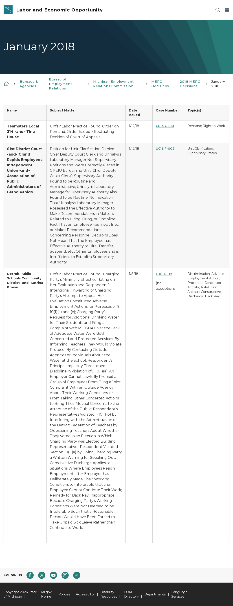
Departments (155, 594)
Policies (64, 594)
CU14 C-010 (165, 126)
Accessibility (85, 594)
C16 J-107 (164, 274)
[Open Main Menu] (226, 10)
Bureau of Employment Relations (60, 83)
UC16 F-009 (165, 149)
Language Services (179, 594)
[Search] (217, 10)
